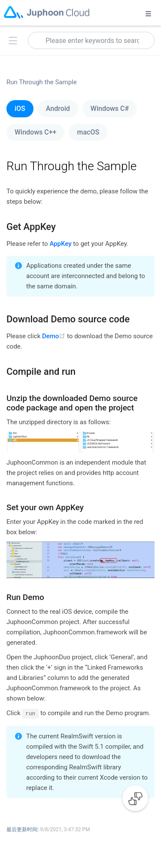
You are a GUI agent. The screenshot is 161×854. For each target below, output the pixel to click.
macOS (88, 132)
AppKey (60, 244)
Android (58, 108)
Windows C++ (35, 132)
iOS (20, 108)
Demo (54, 336)
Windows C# (110, 108)
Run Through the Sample (41, 82)
